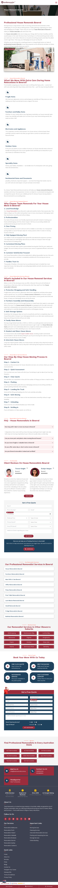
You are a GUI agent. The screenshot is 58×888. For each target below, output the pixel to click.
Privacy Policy (8, 877)
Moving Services (34, 827)
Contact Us (7, 867)
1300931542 (29, 549)
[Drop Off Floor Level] (41, 526)
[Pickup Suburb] (17, 522)
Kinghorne (46, 637)
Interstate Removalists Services (39, 832)
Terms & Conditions (9, 874)
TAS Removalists (12, 761)
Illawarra (12, 11)
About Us (6, 857)
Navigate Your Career (10, 869)
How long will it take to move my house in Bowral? (20, 427)
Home (5, 11)
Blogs (5, 864)
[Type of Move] (41, 518)
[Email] (41, 510)
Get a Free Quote (29, 692)
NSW (8, 11)
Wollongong (12, 633)
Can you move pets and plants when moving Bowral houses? (23, 438)
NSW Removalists (29, 756)
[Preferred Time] (17, 518)
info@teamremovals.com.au (18, 771)
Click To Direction (15, 782)
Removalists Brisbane (10, 838)
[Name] (29, 506)
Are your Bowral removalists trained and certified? (20, 451)
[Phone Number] (17, 510)
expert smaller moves (27, 333)
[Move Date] (29, 514)
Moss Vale (46, 642)
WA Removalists (29, 761)
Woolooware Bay (29, 633)
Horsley (29, 642)
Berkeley (46, 646)
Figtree (29, 637)
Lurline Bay (46, 633)
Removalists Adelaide (10, 835)
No (35, 722)
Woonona (12, 637)
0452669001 (39, 773)
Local (39, 724)
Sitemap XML (7, 872)
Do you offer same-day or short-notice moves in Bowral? (22, 447)
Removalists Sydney (9, 843)
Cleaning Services (35, 830)
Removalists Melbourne (10, 827)
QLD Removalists (46, 756)
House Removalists (11, 211)
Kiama (12, 646)
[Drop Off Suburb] (17, 526)
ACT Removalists (11, 750)
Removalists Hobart (9, 832)
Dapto (12, 642)
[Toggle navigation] (56, 3)
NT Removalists (29, 750)
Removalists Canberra (10, 845)
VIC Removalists (12, 756)
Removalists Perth (9, 830)
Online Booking (34, 840)
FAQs (5, 862)
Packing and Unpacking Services (39, 835)
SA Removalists (46, 750)
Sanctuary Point (29, 646)
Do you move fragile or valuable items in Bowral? (19, 442)
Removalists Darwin (9, 840)
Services (6, 859)
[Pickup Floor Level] (41, 522)
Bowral (16, 11)
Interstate (32, 724)
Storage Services (34, 838)
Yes (30, 722)
